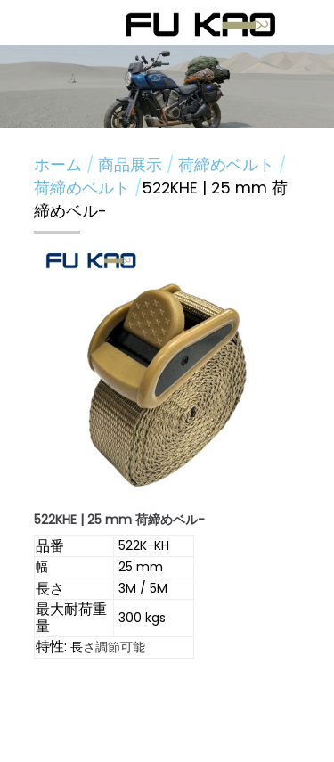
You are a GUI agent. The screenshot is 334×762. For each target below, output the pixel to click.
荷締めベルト (228, 165)
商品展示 (132, 165)
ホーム (58, 165)
